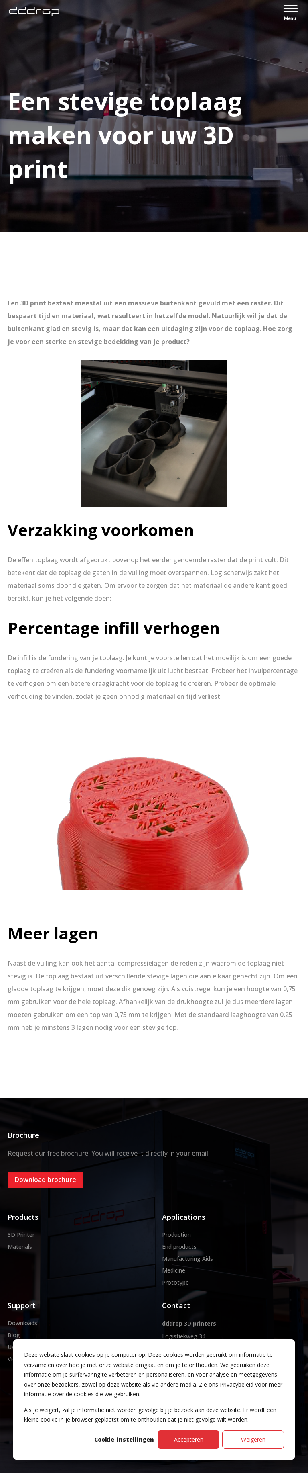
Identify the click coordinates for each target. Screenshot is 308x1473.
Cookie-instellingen (124, 1439)
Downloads (22, 1323)
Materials (20, 1246)
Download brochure (45, 1179)
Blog (14, 1335)
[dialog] (154, 1399)
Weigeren (253, 1439)
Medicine (173, 1270)
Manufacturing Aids (187, 1258)
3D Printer (21, 1234)
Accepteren (188, 1439)
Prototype (175, 1282)
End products (179, 1246)
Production (176, 1234)
